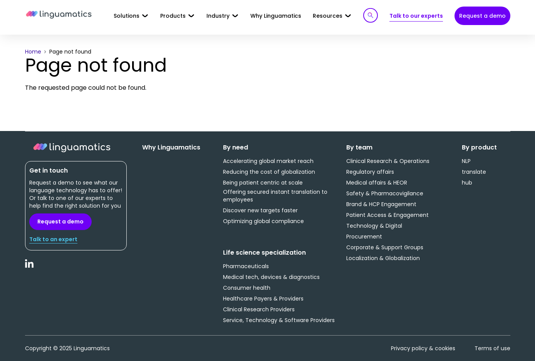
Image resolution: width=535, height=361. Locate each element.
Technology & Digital (374, 226)
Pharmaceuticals (246, 266)
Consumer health (246, 288)
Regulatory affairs (370, 172)
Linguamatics (58, 15)
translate (474, 172)
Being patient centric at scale (263, 182)
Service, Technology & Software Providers (279, 320)
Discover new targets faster (260, 210)
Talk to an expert (53, 239)
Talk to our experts (416, 16)
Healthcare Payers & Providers (263, 298)
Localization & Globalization (383, 258)
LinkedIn (29, 268)
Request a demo (482, 16)
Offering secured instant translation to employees (275, 195)
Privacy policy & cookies (423, 348)
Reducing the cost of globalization (269, 172)
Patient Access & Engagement (387, 215)
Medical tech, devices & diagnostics (271, 277)
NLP (466, 161)
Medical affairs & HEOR (376, 182)
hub (467, 182)
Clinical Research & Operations (387, 161)
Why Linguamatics (275, 16)
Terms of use (492, 348)
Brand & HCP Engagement (381, 204)
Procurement (364, 236)
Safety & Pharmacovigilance (384, 193)
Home (33, 51)
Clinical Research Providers (259, 309)
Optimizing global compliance (263, 221)
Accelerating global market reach (268, 161)
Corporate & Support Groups (384, 247)
